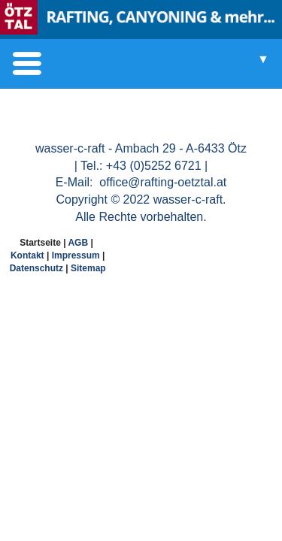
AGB (78, 242)
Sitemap (88, 268)
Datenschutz (36, 268)
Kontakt (27, 255)
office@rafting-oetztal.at (161, 182)
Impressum (76, 255)
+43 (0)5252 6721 (154, 165)
